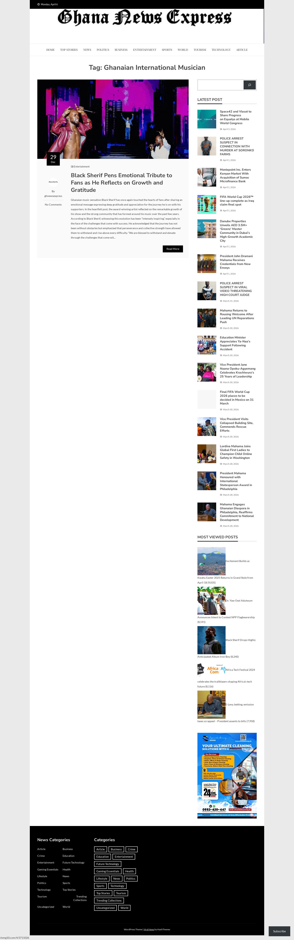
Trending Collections (80, 898)
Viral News (149, 929)
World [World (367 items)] (124, 907)
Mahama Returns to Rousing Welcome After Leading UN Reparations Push (237, 316)
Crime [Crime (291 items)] (131, 849)
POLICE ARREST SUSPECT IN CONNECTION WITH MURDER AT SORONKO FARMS (237, 146)
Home (50, 50)
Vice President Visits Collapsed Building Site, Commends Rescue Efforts (236, 425)
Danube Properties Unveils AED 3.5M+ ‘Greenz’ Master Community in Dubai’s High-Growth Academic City (236, 231)
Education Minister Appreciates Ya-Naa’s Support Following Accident (235, 343)
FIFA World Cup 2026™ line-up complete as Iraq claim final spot (237, 201)
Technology (221, 50)
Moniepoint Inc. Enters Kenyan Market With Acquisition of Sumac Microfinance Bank (235, 175)
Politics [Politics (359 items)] (130, 878)
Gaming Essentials (47, 869)
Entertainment (144, 50)
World (183, 50)
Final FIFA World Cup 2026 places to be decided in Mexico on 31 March (237, 398)
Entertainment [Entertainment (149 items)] (124, 856)
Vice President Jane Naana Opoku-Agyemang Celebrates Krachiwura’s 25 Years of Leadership (238, 370)
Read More (172, 248)
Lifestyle (42, 876)
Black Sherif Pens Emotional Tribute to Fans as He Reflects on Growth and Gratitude (121, 183)
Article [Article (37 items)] (100, 849)
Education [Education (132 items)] (102, 856)
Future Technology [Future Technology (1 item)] (107, 864)
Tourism (200, 50)
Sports (167, 50)
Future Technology (73, 862)
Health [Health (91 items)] (129, 871)
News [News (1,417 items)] (116, 878)
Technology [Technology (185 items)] (117, 885)
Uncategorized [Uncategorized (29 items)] (105, 907)
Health (66, 869)
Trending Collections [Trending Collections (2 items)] (109, 900)
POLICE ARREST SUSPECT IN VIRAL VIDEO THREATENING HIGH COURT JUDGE (236, 289)
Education (68, 855)
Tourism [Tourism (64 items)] (121, 893)
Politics (103, 50)
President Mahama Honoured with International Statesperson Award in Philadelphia (236, 481)
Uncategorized (45, 906)
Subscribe (279, 931)
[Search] (250, 84)
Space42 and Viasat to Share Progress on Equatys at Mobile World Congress (235, 117)
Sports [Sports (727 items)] (100, 885)
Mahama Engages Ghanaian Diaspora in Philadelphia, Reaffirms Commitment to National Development (237, 512)
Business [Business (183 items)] (116, 849)
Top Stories (69, 50)
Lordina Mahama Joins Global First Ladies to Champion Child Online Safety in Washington (236, 452)
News (87, 50)
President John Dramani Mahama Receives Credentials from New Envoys (236, 262)
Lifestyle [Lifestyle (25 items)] (101, 878)
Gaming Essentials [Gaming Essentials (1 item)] (107, 871)
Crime (41, 855)
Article (242, 50)
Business (121, 50)
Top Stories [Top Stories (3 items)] (103, 893)
